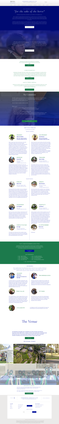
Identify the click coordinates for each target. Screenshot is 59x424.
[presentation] (26, 414)
